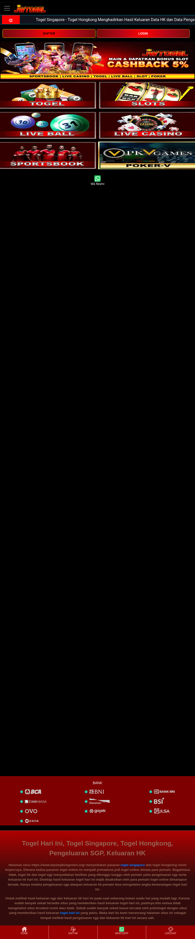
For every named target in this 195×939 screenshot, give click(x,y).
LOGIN (143, 33)
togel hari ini (69, 913)
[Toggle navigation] (7, 8)
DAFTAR (49, 33)
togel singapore (133, 865)
